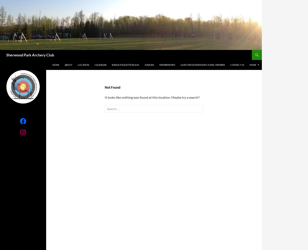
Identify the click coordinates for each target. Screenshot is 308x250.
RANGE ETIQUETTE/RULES (125, 64)
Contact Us (237, 64)
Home (55, 64)
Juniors (149, 64)
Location (83, 64)
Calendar (100, 64)
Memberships (167, 64)
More (253, 64)
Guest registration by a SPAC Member (203, 64)
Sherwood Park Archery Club (30, 55)
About (68, 64)
